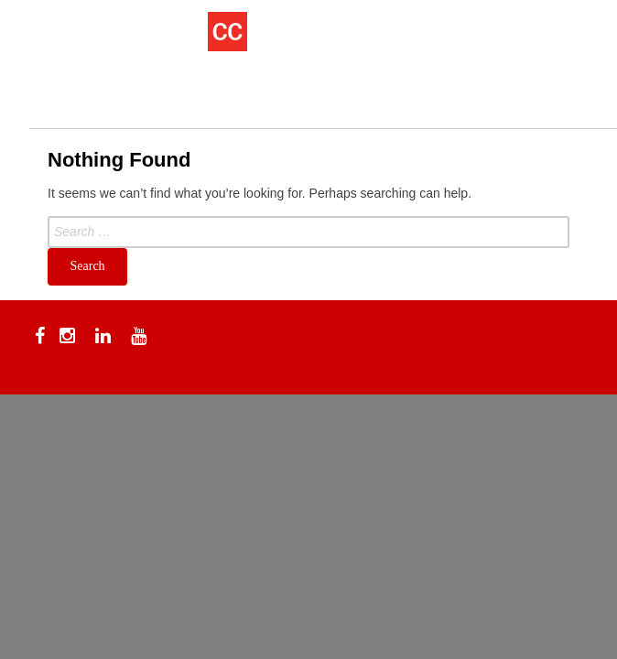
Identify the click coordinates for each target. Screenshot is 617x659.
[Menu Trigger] (56, 39)
